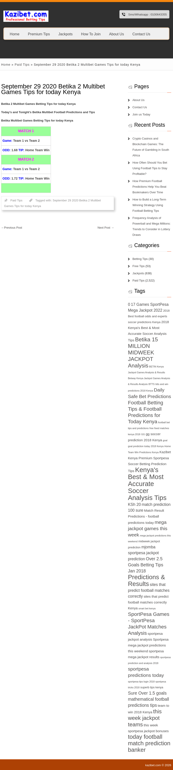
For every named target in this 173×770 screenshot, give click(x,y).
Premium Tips (39, 34)
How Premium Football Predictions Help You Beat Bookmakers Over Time (149, 186)
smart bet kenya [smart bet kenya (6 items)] (147, 608)
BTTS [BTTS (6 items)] (151, 384)
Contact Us (141, 34)
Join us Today (141, 114)
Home (14, 34)
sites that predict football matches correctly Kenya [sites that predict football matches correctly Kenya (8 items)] (148, 602)
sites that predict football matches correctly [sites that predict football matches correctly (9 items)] (149, 590)
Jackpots (65, 34)
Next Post (106, 227)
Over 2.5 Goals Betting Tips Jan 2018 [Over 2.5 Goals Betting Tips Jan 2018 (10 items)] (145, 564)
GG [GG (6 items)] (143, 434)
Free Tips (138, 266)
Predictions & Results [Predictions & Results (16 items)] (146, 580)
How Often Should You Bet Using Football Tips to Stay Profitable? (149, 168)
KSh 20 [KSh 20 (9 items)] (134, 504)
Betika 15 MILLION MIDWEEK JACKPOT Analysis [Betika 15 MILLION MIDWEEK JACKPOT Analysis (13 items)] (143, 352)
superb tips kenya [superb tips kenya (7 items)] (151, 687)
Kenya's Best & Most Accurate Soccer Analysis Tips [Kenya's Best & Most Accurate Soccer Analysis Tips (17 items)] (147, 483)
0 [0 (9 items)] (129, 304)
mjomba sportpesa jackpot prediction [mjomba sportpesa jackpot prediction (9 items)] (143, 553)
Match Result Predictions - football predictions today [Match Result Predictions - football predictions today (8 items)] (146, 517)
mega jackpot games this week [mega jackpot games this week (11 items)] (147, 528)
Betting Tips (140, 259)
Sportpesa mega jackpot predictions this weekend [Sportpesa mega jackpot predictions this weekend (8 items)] (148, 645)
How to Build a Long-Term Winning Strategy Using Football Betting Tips (149, 205)
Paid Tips (22, 64)
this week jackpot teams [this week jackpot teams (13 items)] (145, 717)
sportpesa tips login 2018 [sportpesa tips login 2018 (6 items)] (141, 681)
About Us (116, 34)
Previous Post (11, 227)
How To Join (91, 34)
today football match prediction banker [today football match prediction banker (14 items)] (149, 743)
